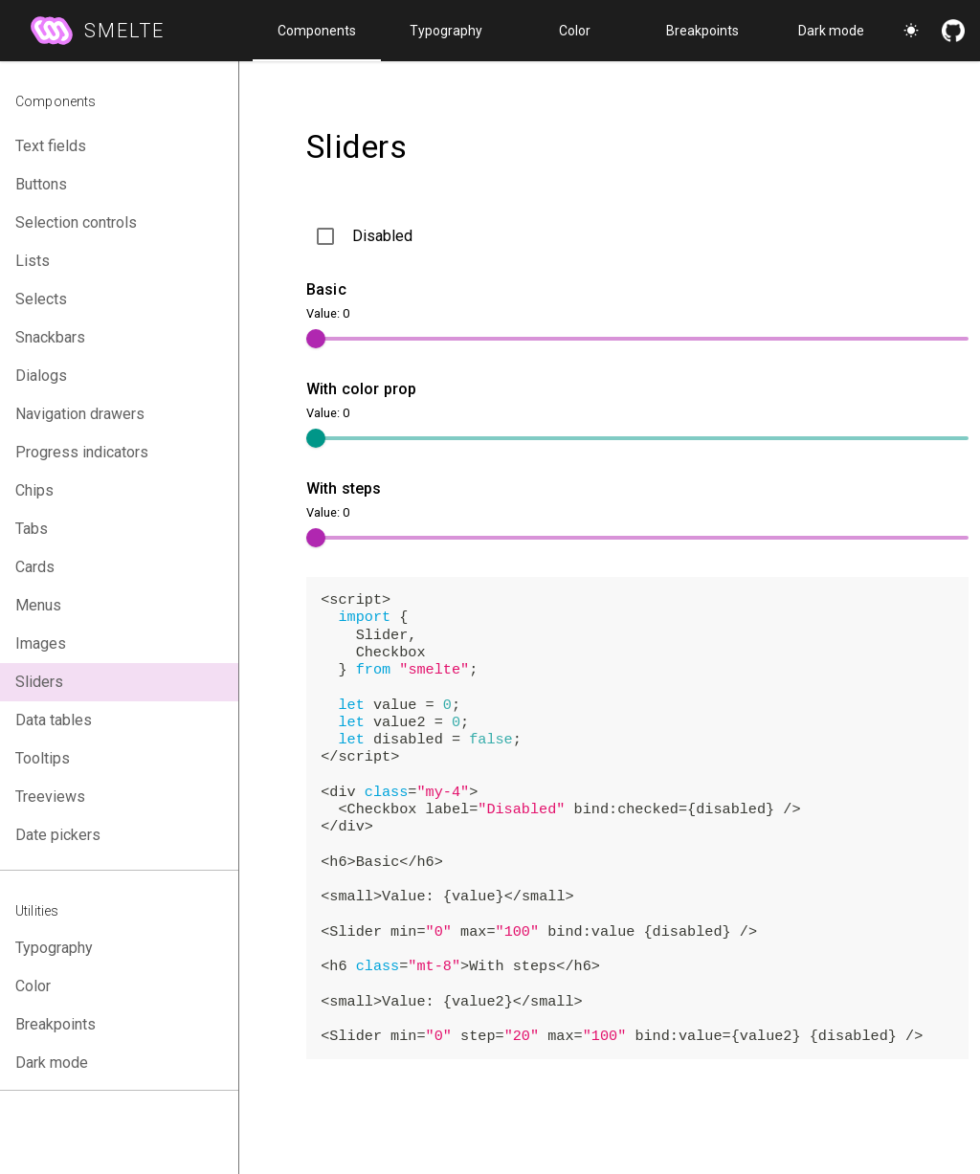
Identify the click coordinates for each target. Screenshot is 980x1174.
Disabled (382, 236)
